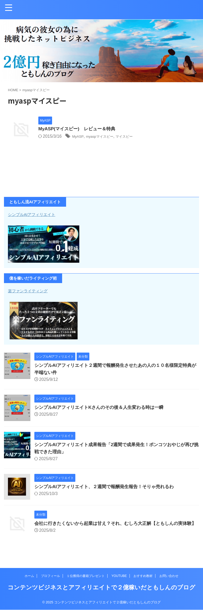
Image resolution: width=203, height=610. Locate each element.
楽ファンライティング (32, 290)
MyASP (79, 137)
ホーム (29, 576)
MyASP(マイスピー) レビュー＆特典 (79, 129)
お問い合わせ (168, 576)
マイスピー (134, 137)
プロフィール (50, 576)
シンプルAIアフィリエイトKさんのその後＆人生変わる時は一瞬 (102, 407)
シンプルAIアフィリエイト (36, 214)
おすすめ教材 (143, 576)
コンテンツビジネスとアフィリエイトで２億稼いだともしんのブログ (101, 587)
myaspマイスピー (105, 137)
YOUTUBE (119, 576)
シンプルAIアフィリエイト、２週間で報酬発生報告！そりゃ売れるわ (108, 486)
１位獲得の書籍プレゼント (86, 576)
